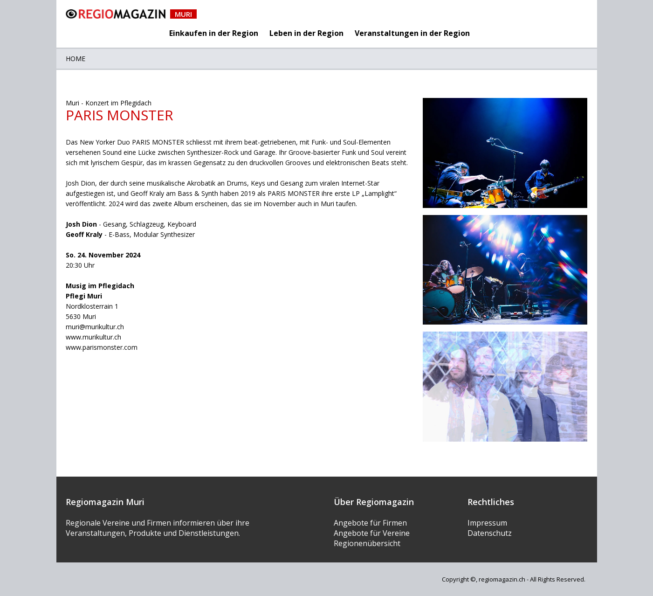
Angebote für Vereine (372, 533)
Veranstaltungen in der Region (412, 33)
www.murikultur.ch (93, 337)
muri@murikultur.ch (95, 326)
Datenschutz (489, 533)
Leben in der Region (306, 33)
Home (75, 58)
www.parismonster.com (101, 347)
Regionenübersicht (367, 543)
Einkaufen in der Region (213, 33)
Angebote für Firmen (370, 523)
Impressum (487, 523)
